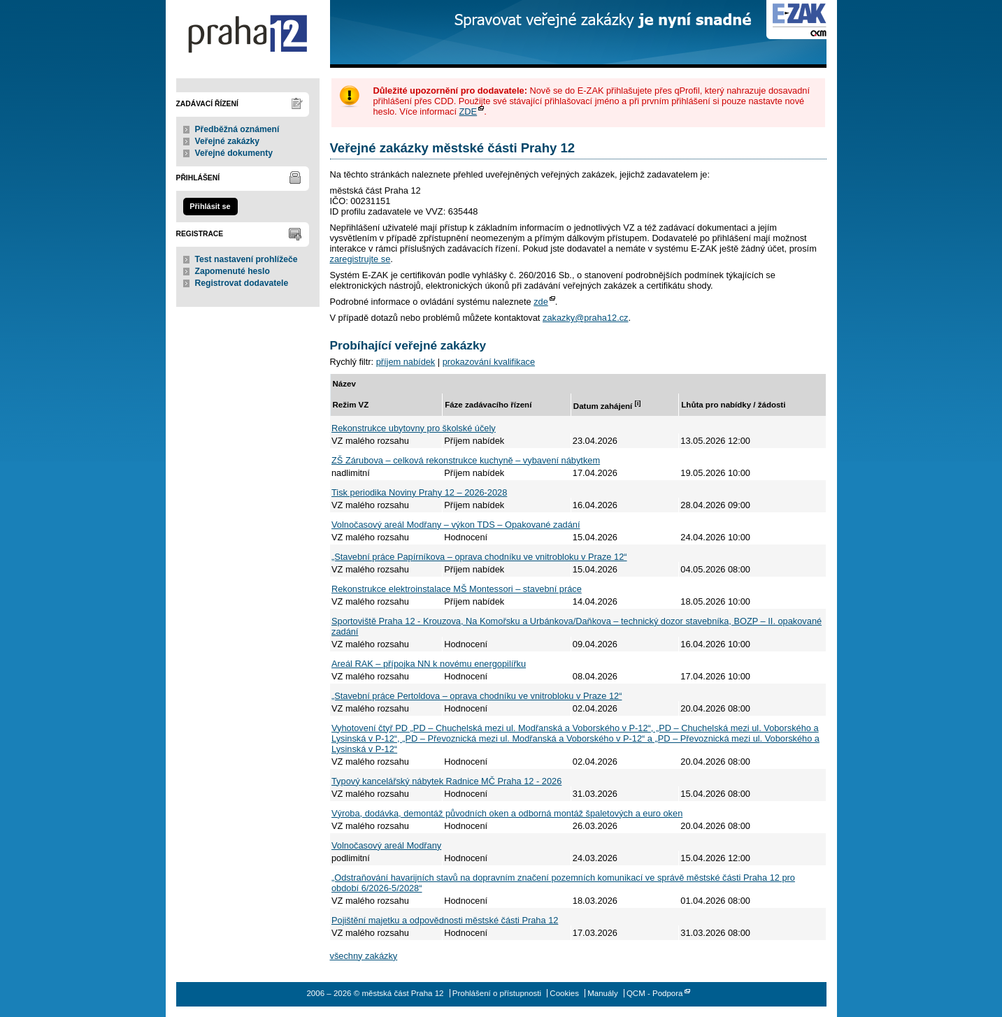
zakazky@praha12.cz (586, 317)
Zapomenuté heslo (232, 271)
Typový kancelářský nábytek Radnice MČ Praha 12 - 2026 (446, 781)
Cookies (564, 993)
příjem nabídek (406, 361)
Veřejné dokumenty (234, 153)
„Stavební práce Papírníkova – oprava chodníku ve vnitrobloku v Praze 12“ (479, 556)
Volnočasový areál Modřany (386, 845)
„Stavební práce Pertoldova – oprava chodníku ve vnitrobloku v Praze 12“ (476, 696)
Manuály (602, 993)
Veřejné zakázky (227, 141)
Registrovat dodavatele (242, 283)
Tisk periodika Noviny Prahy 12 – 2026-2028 (419, 492)
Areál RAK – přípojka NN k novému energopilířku (428, 663)
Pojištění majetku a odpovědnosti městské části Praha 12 (444, 920)
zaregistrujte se (360, 259)
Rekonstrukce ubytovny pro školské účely (413, 428)
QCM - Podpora (655, 993)
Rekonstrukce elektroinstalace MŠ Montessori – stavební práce (456, 589)
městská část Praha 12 (248, 34)
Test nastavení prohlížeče (246, 259)
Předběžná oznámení (237, 129)
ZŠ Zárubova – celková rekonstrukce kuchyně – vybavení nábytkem (465, 460)
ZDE (468, 111)
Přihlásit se (209, 206)
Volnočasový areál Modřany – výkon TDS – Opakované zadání (455, 524)
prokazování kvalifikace (489, 361)
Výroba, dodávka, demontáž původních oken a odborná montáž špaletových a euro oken (506, 813)
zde (541, 301)
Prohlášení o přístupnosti (496, 993)
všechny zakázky (364, 956)
